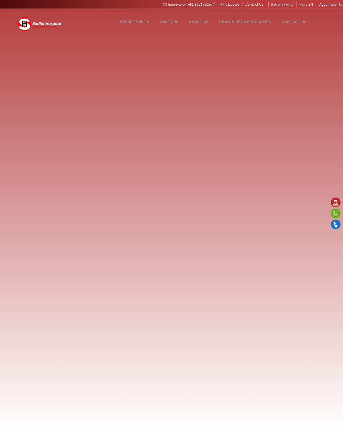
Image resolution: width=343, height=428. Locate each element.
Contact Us (292, 22)
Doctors (169, 22)
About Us (198, 22)
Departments (134, 22)
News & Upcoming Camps (244, 22)
